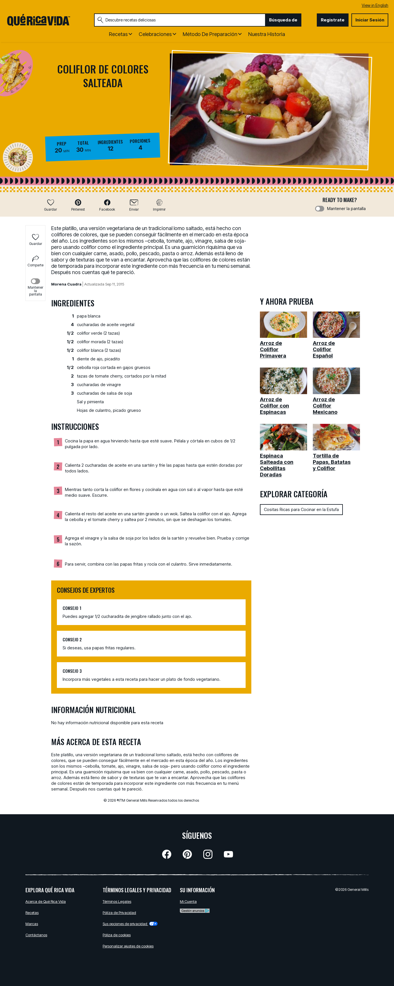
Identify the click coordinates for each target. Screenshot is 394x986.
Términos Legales (117, 901)
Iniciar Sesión (369, 20)
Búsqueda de (283, 20)
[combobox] (179, 20)
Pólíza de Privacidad (119, 912)
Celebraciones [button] (155, 34)
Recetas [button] (118, 34)
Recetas (32, 912)
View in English (375, 5)
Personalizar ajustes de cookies (128, 946)
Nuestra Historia (266, 34)
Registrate (333, 20)
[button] (78, 205)
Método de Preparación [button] (210, 34)
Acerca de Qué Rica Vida (45, 901)
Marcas (31, 923)
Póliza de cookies (117, 935)
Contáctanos (36, 935)
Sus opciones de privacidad (130, 923)
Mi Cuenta (188, 901)
